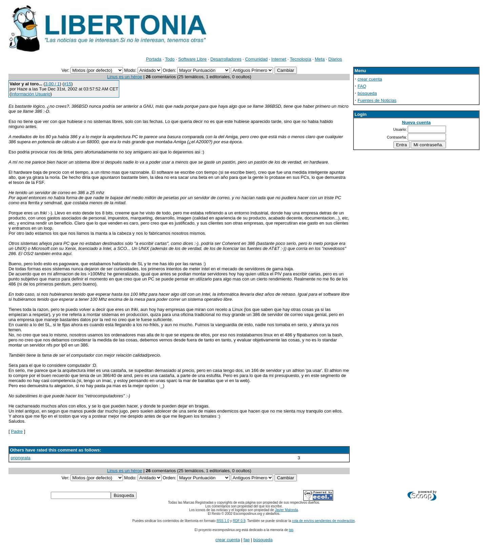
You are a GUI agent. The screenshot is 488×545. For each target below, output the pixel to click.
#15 (68, 83)
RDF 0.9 (239, 521)
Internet (278, 59)
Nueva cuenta (416, 122)
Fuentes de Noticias (377, 100)
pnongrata (20, 457)
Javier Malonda (286, 510)
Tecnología (300, 59)
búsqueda (367, 93)
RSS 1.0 (223, 521)
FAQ (362, 86)
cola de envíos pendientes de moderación (323, 521)
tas (291, 530)
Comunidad (256, 59)
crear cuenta (370, 79)
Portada (154, 59)
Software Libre (192, 59)
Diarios (335, 59)
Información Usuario (30, 94)
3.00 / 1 (52, 83)
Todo (170, 59)
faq (247, 539)
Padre (17, 431)
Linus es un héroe (124, 76)
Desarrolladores (226, 59)
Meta (320, 59)
